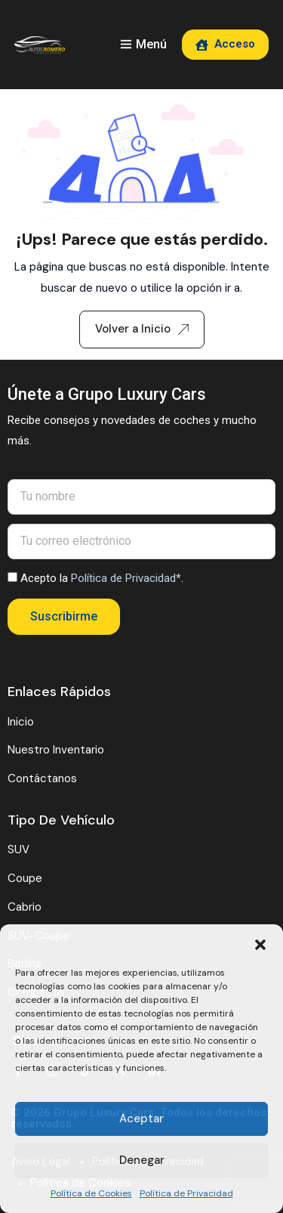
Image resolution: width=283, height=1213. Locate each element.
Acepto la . (101, 578)
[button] (260, 943)
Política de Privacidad (186, 1193)
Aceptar (141, 1118)
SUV (18, 849)
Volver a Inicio (142, 328)
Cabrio (25, 906)
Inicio (21, 721)
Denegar (142, 1160)
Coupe (25, 878)
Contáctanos (42, 778)
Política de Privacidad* (126, 578)
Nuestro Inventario (56, 749)
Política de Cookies (91, 1193)
